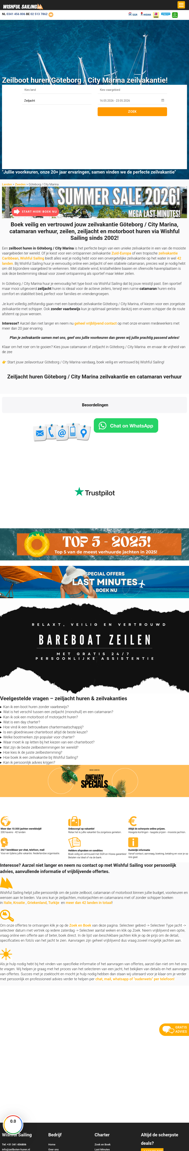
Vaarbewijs (54, 1112)
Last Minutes (102, 1097)
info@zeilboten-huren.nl (16, 1097)
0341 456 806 (15, 14)
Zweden (20, 132)
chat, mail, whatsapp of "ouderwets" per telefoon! (135, 927)
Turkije (53, 851)
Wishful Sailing (32, 206)
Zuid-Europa (121, 201)
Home (51, 1092)
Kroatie (19, 851)
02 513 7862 (39, 14)
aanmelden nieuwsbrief (152, 1102)
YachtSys (43, 1146)
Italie (8, 851)
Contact (53, 1102)
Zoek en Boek (80, 873)
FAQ (97, 1112)
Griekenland (37, 851)
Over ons (53, 1097)
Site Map (181, 1140)
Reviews (53, 1107)
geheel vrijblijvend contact (95, 271)
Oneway (99, 1102)
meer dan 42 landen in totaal (89, 851)
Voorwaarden (159, 1140)
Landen (7, 132)
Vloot (98, 1107)
